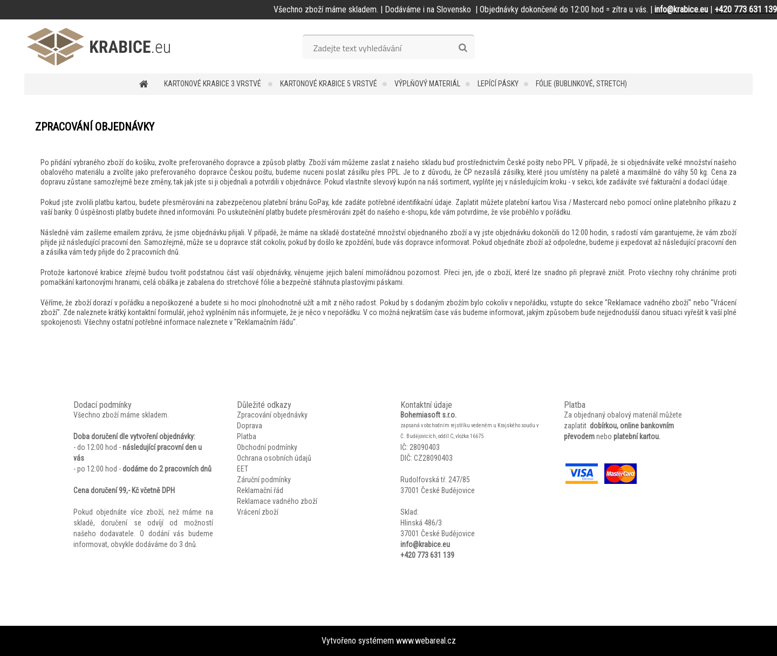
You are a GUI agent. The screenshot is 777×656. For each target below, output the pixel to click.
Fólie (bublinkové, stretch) (581, 83)
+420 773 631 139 (427, 555)
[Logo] (98, 46)
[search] (462, 48)
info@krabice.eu (425, 544)
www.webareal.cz (426, 641)
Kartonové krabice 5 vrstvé (328, 83)
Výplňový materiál (427, 83)
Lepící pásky (498, 83)
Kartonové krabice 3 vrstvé (213, 83)
